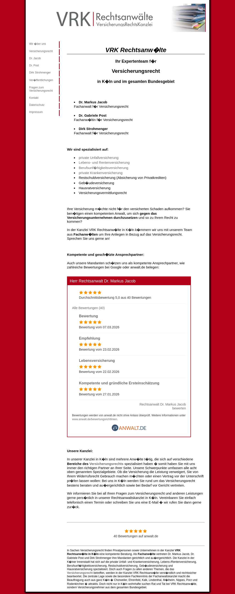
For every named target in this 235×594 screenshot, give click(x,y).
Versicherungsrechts (107, 464)
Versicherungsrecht (41, 51)
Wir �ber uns (37, 43)
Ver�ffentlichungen (41, 80)
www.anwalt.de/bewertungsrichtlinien (94, 419)
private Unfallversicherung (98, 158)
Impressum (36, 112)
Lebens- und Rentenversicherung (104, 162)
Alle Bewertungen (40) (88, 308)
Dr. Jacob (35, 58)
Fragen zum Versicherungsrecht (41, 89)
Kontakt (34, 97)
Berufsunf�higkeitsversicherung (103, 168)
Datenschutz (37, 105)
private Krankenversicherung (101, 173)
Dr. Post (34, 65)
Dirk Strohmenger (40, 72)
